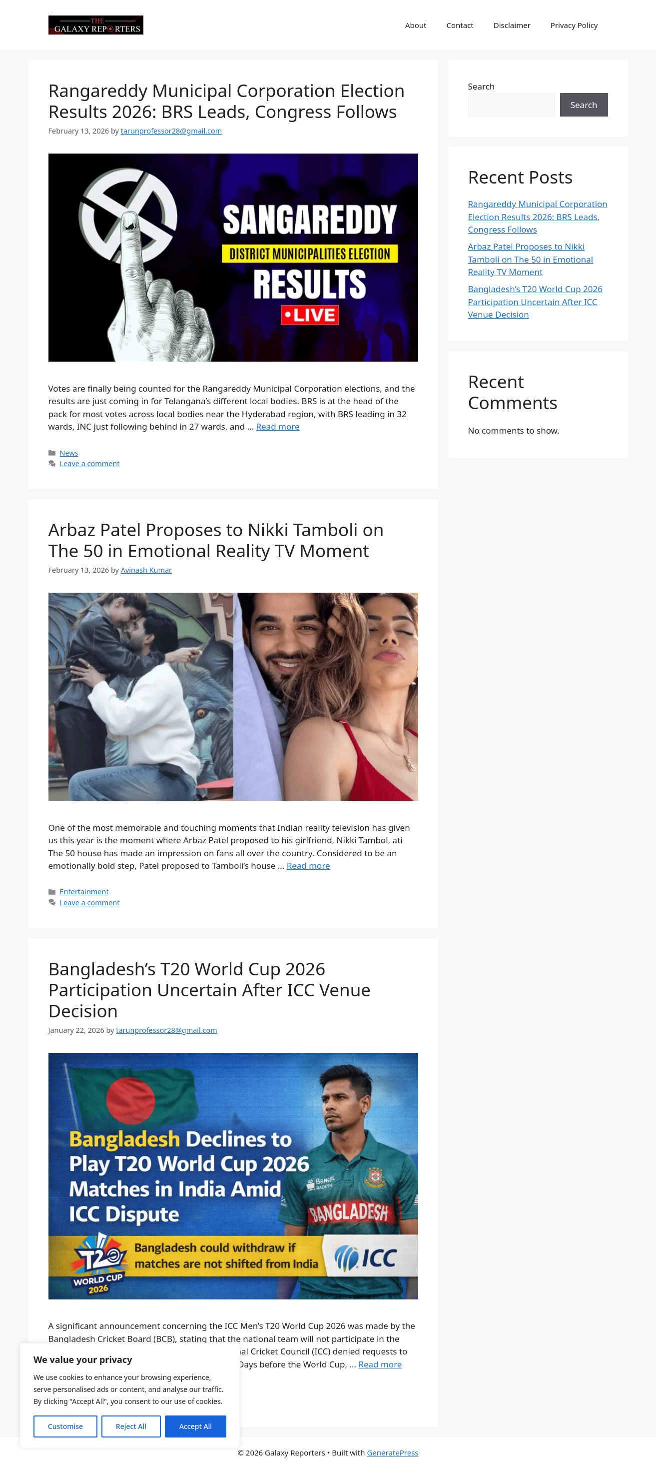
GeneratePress (392, 1452)
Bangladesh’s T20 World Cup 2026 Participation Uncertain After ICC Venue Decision (209, 989)
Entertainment (84, 891)
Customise (65, 1426)
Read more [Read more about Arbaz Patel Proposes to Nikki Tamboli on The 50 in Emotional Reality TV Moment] (308, 865)
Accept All (195, 1426)
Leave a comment (90, 463)
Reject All (131, 1426)
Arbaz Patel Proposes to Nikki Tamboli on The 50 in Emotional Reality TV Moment (216, 540)
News (69, 453)
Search (481, 86)
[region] (130, 1395)
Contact (460, 25)
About (416, 25)
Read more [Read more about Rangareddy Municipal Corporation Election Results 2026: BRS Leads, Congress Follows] (278, 426)
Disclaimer (512, 25)
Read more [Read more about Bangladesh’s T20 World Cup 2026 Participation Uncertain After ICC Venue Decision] (380, 1364)
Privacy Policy (574, 25)
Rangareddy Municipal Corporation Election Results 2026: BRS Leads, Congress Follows (226, 101)
